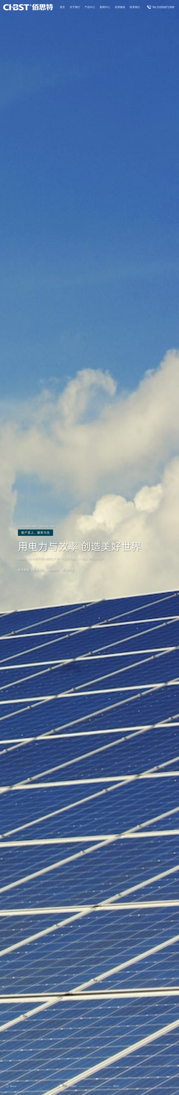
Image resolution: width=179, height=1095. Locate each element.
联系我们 (135, 7)
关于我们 (75, 7)
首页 (62, 7)
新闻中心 (105, 7)
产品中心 (90, 7)
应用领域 (120, 7)
